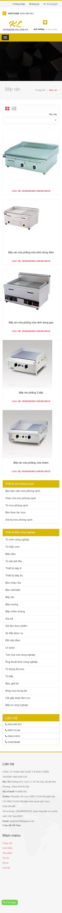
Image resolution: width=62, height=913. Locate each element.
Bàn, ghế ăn (12, 683)
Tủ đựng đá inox (14, 669)
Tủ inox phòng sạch (16, 505)
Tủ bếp (9, 676)
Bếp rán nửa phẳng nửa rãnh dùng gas (31, 322)
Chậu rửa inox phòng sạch (20, 498)
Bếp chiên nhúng (15, 611)
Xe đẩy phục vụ (14, 633)
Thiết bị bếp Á (13, 568)
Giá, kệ (9, 618)
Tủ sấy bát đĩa (13, 561)
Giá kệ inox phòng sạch (18, 519)
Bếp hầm (10, 554)
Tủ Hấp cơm (12, 546)
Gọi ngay (9, 902)
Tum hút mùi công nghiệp (20, 654)
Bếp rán (9, 597)
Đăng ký (35, 4)
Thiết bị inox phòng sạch (19, 483)
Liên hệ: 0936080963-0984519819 (31, 190)
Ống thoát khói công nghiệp (21, 661)
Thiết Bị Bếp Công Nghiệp (20, 532)
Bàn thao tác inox (15, 512)
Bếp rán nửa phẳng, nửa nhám (31, 462)
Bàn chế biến (12, 590)
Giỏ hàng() (50, 4)
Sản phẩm (7, 853)
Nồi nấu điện (12, 640)
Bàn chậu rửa (13, 582)
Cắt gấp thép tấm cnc (17, 698)
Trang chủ (40, 89)
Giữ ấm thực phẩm (16, 625)
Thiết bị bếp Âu (14, 575)
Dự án (5, 863)
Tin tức (5, 858)
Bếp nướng (11, 604)
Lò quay (10, 647)
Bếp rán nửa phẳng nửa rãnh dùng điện (31, 252)
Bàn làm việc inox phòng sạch (22, 491)
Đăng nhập (20, 4)
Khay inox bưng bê (16, 690)
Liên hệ (6, 868)
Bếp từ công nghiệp (16, 705)
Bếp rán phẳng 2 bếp (31, 392)
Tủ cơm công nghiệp (17, 539)
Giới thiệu (7, 848)
